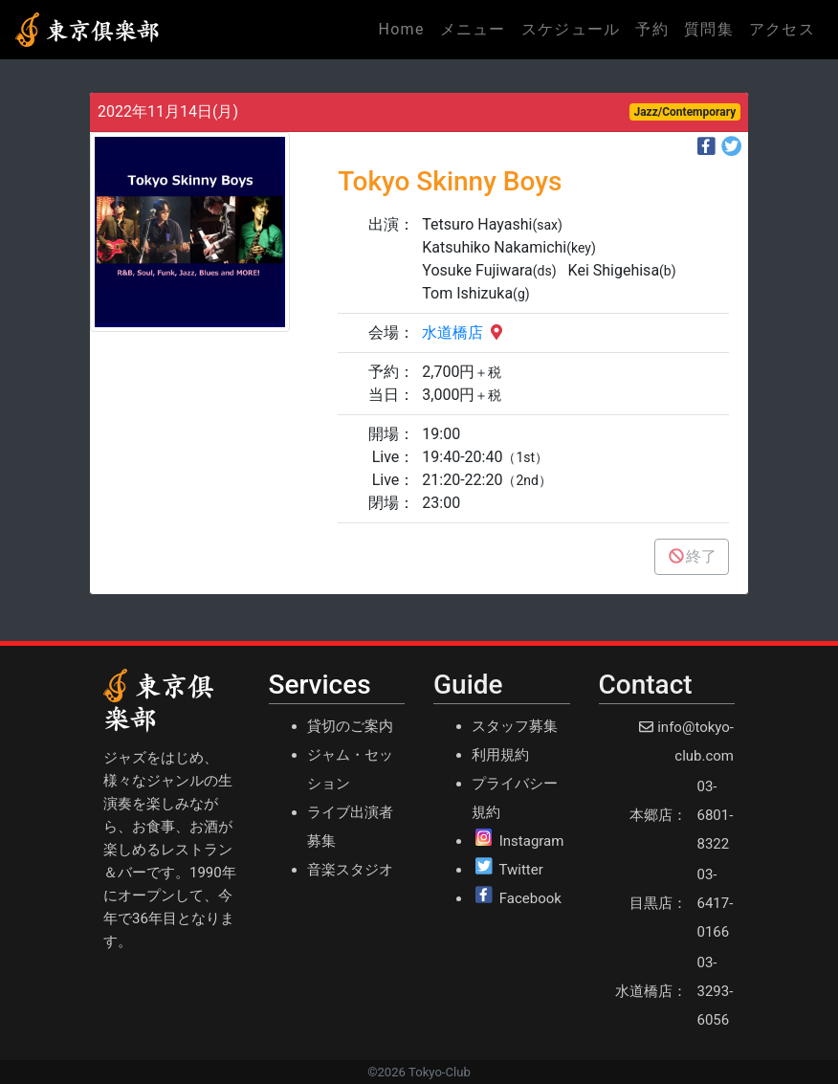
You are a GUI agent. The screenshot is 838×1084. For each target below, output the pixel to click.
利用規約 (500, 754)
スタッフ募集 (515, 726)
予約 (652, 29)
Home (404, 27)
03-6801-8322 (715, 815)
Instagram (531, 841)
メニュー (473, 29)
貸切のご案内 (350, 726)
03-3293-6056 (715, 991)
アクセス (782, 29)
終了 (692, 556)
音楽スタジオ (350, 869)
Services (320, 684)
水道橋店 (464, 332)
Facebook (530, 898)
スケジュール (571, 29)
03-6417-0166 (715, 903)
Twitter (520, 869)
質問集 (709, 29)
